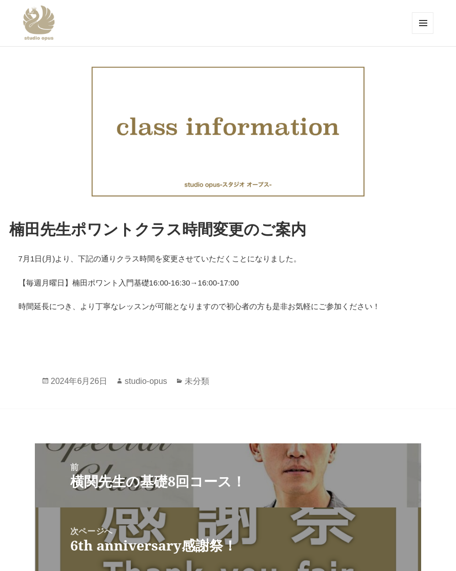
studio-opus (146, 381)
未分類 (197, 381)
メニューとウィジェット (422, 23)
